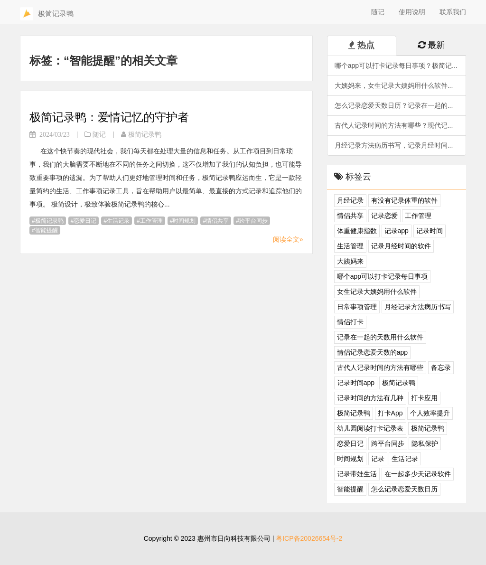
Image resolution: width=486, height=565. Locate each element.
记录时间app (355, 382)
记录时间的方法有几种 (370, 398)
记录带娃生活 (357, 474)
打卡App (390, 413)
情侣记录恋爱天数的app (372, 352)
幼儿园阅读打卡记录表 (370, 428)
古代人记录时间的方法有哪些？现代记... (394, 125)
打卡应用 (424, 398)
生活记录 (118, 220)
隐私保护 (424, 443)
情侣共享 (217, 220)
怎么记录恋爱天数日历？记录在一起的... (394, 105)
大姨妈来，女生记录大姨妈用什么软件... (394, 85)
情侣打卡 (350, 322)
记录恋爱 (384, 215)
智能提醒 (46, 230)
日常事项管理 (357, 307)
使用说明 (412, 12)
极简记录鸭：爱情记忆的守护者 (109, 117)
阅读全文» (288, 239)
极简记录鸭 (49, 220)
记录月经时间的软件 (401, 246)
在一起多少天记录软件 (417, 474)
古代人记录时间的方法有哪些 (380, 367)
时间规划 (184, 220)
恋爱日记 (85, 220)
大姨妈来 (350, 261)
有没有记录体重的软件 (404, 200)
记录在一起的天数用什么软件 (380, 337)
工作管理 (151, 220)
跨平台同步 (253, 220)
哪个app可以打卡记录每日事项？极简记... (396, 65)
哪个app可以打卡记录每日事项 (382, 276)
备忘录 (441, 367)
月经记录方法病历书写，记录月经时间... (394, 145)
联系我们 (452, 12)
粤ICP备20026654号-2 (309, 538)
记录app (396, 231)
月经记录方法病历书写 (417, 307)
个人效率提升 (430, 413)
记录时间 (429, 231)
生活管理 (350, 246)
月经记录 (350, 200)
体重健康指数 (357, 231)
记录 (377, 458)
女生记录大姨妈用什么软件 (377, 291)
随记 (377, 12)
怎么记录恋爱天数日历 (404, 489)
